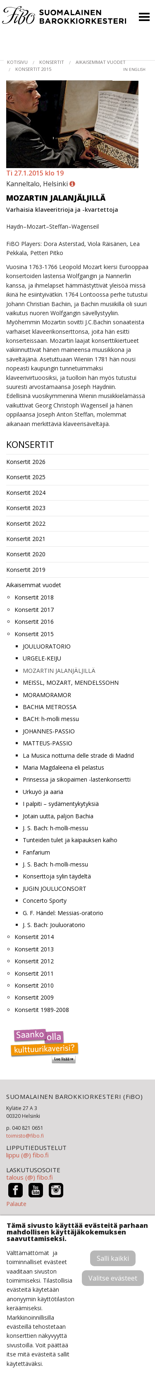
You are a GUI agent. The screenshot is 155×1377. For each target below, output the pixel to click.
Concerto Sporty (45, 900)
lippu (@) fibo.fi (27, 1155)
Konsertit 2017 (34, 610)
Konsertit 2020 (25, 554)
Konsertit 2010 (34, 985)
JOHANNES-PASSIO (49, 731)
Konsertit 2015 (33, 69)
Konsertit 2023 (25, 508)
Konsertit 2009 (34, 997)
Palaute (16, 1204)
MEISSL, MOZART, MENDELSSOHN (71, 682)
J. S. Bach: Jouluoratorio (54, 925)
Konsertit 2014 (34, 937)
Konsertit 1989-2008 (41, 1010)
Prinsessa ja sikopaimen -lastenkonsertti (77, 779)
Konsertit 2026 (25, 462)
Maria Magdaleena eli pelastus (63, 767)
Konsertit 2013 (34, 949)
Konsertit (51, 62)
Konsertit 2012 (34, 961)
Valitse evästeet (112, 1278)
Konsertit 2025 (25, 477)
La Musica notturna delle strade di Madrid (78, 755)
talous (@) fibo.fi (29, 1177)
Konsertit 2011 (34, 973)
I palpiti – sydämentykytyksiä (61, 804)
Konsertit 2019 (25, 570)
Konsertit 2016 (34, 621)
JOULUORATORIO (47, 646)
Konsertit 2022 (25, 523)
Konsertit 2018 (34, 597)
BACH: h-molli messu (51, 719)
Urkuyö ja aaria (43, 792)
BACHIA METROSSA (49, 707)
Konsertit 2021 (25, 539)
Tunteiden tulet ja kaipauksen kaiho (70, 840)
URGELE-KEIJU (42, 658)
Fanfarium (36, 852)
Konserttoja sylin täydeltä (57, 876)
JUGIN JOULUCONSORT (54, 888)
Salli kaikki (113, 1258)
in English (134, 69)
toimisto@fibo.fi (25, 1135)
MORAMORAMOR (47, 695)
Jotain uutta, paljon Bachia (58, 816)
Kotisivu (17, 62)
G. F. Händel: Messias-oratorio (63, 913)
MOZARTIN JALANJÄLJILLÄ (59, 670)
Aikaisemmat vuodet (101, 62)
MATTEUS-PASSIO (47, 743)
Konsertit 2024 (25, 492)
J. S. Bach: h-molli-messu (55, 828)
